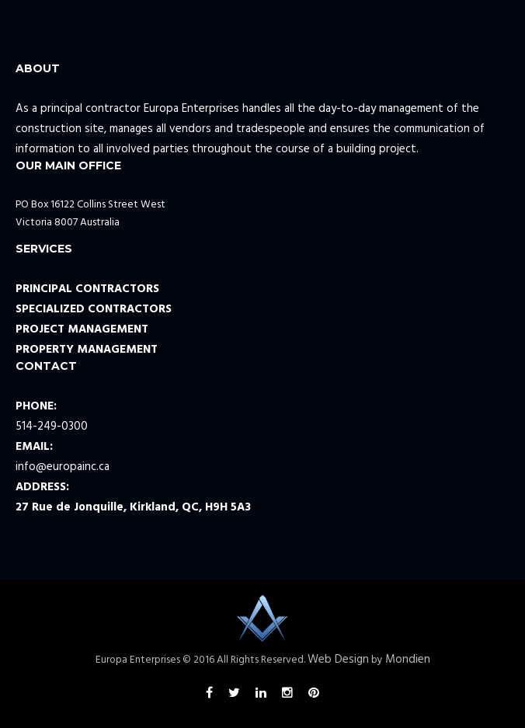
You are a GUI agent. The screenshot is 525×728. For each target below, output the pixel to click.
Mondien (407, 659)
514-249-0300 (52, 426)
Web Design (338, 659)
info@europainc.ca (63, 467)
